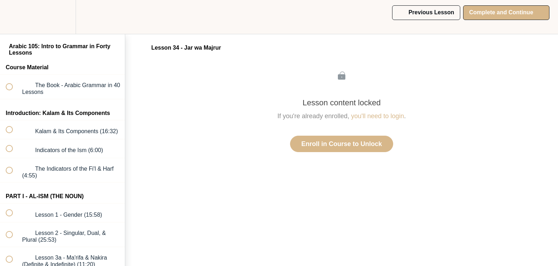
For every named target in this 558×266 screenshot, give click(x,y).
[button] (13, 17)
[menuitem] (62, 17)
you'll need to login (377, 116)
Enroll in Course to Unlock (341, 143)
